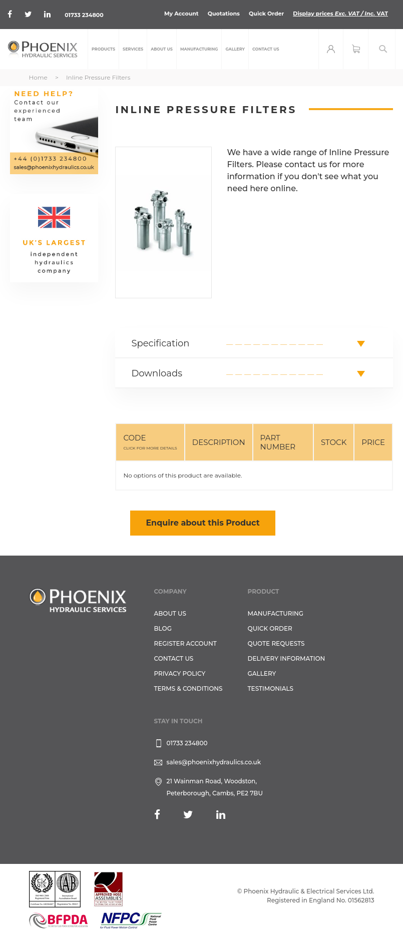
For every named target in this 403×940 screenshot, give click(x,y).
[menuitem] (103, 49)
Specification (160, 343)
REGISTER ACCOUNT (185, 643)
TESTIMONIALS (270, 688)
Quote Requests (276, 643)
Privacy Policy (180, 673)
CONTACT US (174, 658)
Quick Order (266, 13)
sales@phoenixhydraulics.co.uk (214, 762)
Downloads (156, 373)
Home (38, 77)
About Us (170, 613)
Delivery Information (286, 658)
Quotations (224, 13)
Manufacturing (276, 613)
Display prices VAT (340, 13)
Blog (163, 628)
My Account (181, 13)
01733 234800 (84, 15)
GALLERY (262, 673)
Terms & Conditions (188, 688)
